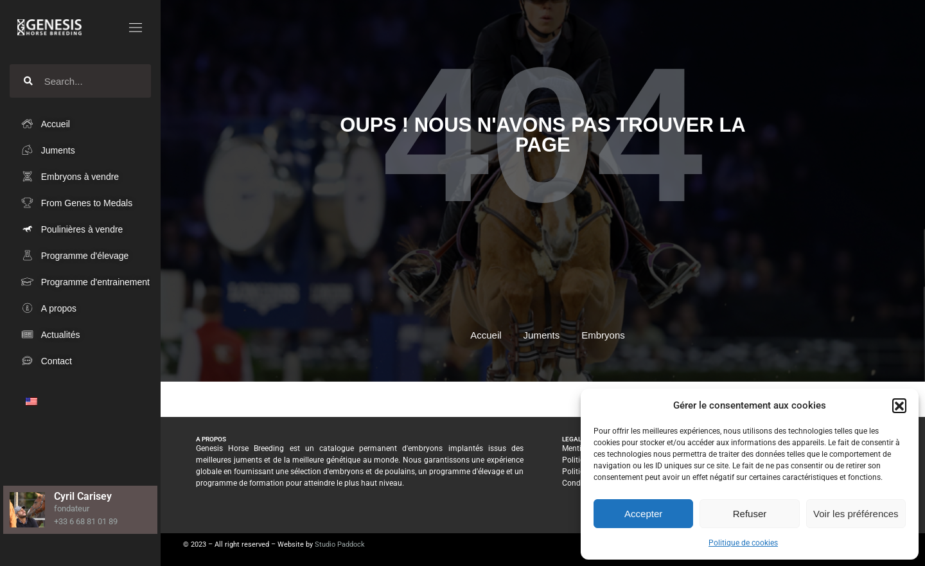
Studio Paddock (340, 544)
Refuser (750, 513)
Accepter (643, 513)
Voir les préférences (856, 513)
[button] (899, 405)
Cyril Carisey (83, 496)
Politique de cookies (743, 542)
